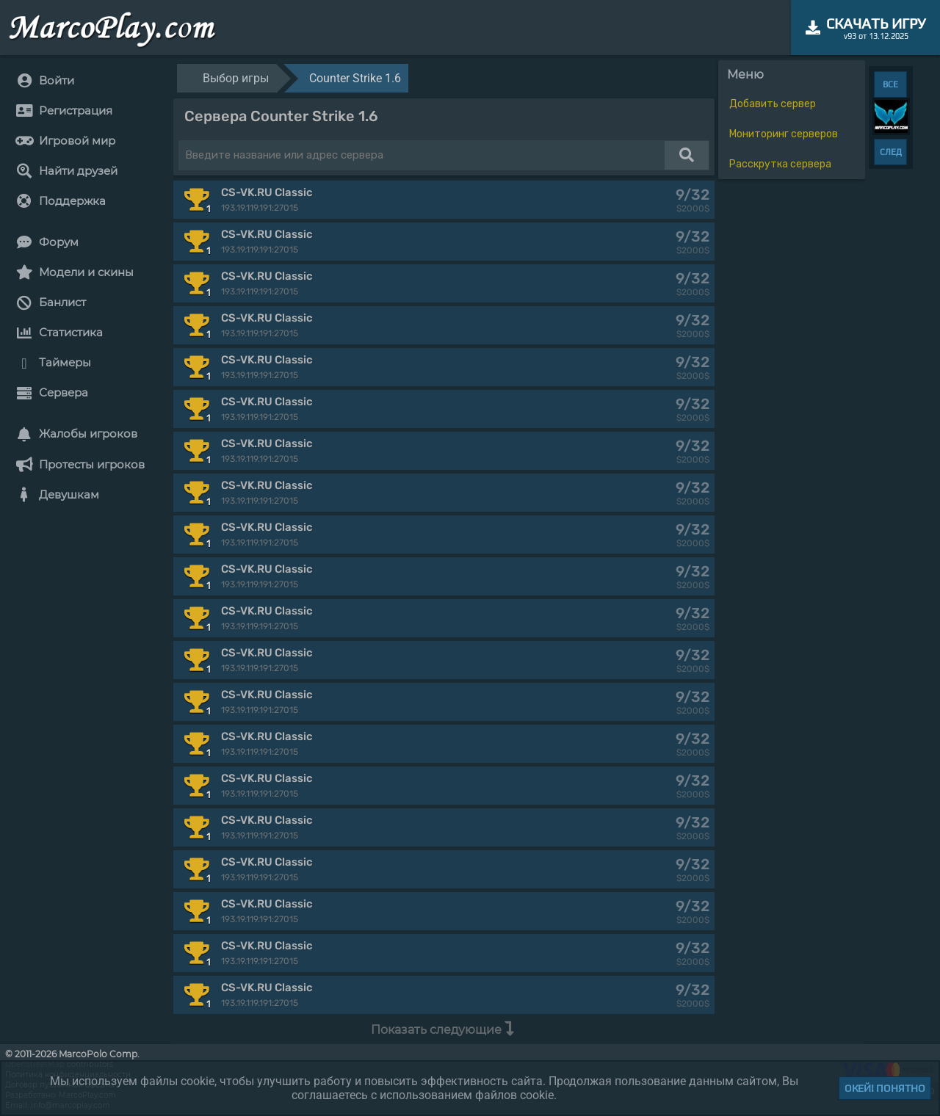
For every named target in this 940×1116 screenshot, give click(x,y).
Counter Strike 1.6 (355, 78)
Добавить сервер (772, 104)
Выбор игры (236, 78)
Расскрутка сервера (780, 164)
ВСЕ (890, 84)
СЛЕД (891, 152)
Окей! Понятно (885, 1088)
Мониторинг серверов (783, 134)
